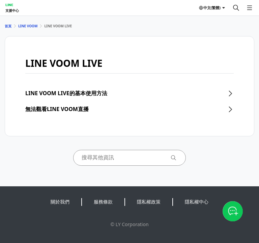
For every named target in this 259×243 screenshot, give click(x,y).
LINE (9, 4)
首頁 (8, 26)
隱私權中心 (196, 201)
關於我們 (60, 201)
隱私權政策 (149, 201)
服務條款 (103, 201)
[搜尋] (236, 8)
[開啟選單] (249, 8)
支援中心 (12, 10)
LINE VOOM (27, 26)
